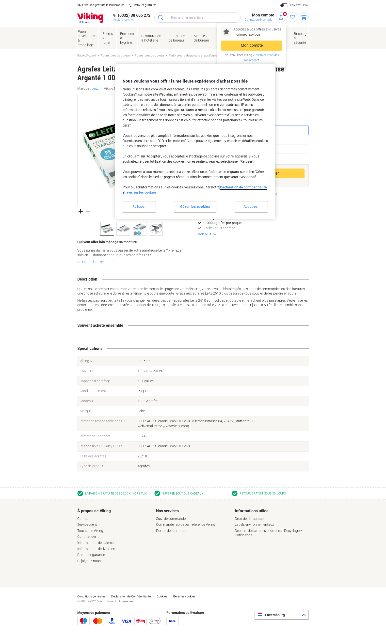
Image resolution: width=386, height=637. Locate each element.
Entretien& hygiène (127, 38)
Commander (86, 536)
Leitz (95, 88)
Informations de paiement (97, 543)
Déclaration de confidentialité (243, 187)
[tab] (114, 536)
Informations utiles (251, 511)
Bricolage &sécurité (301, 38)
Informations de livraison (96, 549)
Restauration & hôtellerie (151, 38)
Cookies (162, 596)
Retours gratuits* (145, 5)
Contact (83, 519)
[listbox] (132, 229)
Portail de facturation (172, 531)
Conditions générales (91, 596)
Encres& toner (107, 38)
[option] (107, 229)
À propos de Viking (94, 511)
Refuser (139, 207)
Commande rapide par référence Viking (185, 524)
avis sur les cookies (141, 192)
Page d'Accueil (86, 55)
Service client (87, 524)
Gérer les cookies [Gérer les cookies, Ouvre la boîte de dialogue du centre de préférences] (195, 207)
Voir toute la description (95, 262)
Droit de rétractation (250, 519)
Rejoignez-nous (89, 561)
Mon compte (252, 45)
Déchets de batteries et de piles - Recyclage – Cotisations (269, 533)
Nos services (167, 511)
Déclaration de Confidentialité (131, 596)
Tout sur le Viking (90, 531)
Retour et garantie (91, 555)
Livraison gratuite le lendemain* (103, 5)
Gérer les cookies (184, 596)
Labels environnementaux (254, 524)
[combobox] (197, 17)
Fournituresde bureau (177, 38)
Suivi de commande (171, 519)
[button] (80, 210)
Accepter (251, 207)
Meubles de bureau (201, 38)
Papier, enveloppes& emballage (86, 38)
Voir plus (204, 234)
